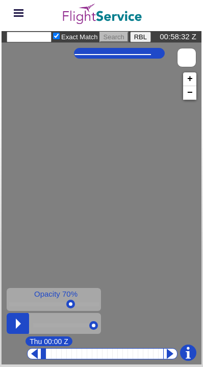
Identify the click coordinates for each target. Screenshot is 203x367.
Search (114, 37)
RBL (140, 37)
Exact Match (79, 37)
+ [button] (190, 79)
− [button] (190, 93)
